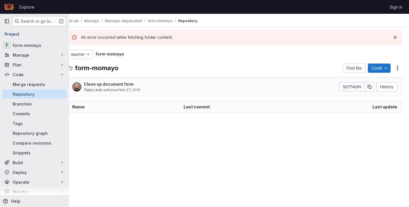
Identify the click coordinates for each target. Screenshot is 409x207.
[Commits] (34, 113)
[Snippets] (34, 152)
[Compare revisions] (34, 142)
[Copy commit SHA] (369, 86)
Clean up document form (117, 84)
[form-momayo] (34, 45)
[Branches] (34, 103)
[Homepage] (9, 7)
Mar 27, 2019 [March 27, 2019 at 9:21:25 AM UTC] (138, 90)
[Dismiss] (395, 37)
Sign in (396, 7)
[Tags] (34, 123)
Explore (27, 7)
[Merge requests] (34, 84)
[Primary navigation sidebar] (7, 21)
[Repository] (34, 94)
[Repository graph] (34, 133)
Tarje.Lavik (101, 90)
